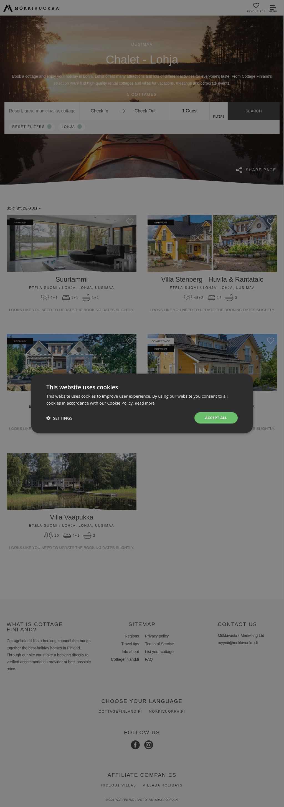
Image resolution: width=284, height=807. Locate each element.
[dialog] (142, 403)
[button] (59, 417)
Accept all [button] (215, 417)
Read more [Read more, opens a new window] (145, 402)
